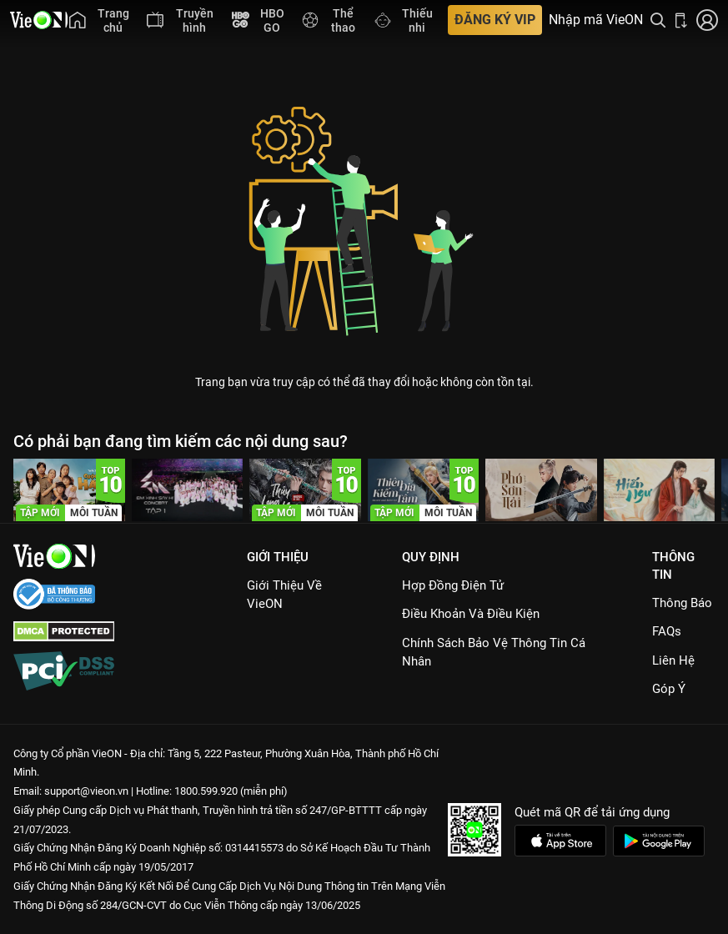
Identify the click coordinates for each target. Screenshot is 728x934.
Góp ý (668, 688)
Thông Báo (682, 602)
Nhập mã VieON (596, 20)
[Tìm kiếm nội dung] (658, 20)
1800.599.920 (206, 791)
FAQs (666, 631)
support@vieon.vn (86, 791)
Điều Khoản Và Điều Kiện (471, 613)
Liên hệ (673, 660)
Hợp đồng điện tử (453, 585)
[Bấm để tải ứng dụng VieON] (681, 20)
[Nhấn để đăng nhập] (707, 20)
